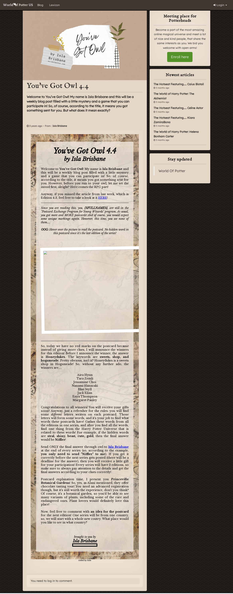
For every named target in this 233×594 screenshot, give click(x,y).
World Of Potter (172, 171)
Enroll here (180, 57)
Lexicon (54, 5)
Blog (40, 5)
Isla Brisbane (59, 125)
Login (220, 5)
